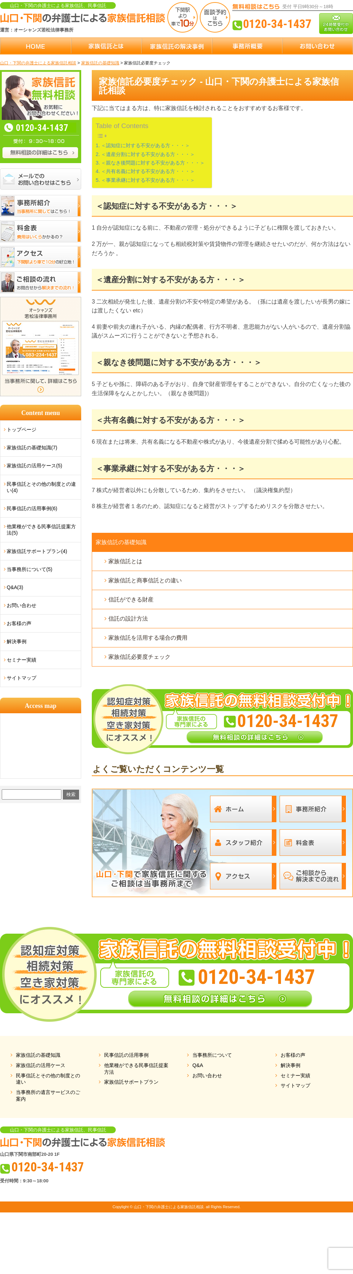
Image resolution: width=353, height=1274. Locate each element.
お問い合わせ (21, 605)
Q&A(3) (15, 587)
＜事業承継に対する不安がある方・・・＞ (148, 180)
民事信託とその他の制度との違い (48, 1079)
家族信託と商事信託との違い (145, 580)
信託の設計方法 (128, 619)
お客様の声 (19, 623)
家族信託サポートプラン (131, 1082)
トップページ (21, 429)
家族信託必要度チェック (139, 657)
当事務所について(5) (29, 569)
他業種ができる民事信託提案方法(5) (41, 530)
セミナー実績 (21, 660)
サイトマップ (21, 678)
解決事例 (16, 641)
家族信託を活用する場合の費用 (147, 638)
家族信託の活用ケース (40, 1065)
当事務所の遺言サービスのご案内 (48, 1095)
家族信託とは (125, 561)
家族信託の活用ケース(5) (34, 465)
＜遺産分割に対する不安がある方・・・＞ (148, 154)
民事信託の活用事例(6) (32, 508)
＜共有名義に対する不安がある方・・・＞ (148, 171)
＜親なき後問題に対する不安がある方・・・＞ (153, 163)
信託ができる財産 (131, 599)
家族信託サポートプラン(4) (37, 551)
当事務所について (212, 1055)
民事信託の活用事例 (126, 1055)
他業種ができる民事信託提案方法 (136, 1068)
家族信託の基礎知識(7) (32, 447)
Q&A (197, 1065)
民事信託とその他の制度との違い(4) (41, 487)
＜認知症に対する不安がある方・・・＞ (145, 145)
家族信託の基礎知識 (121, 542)
